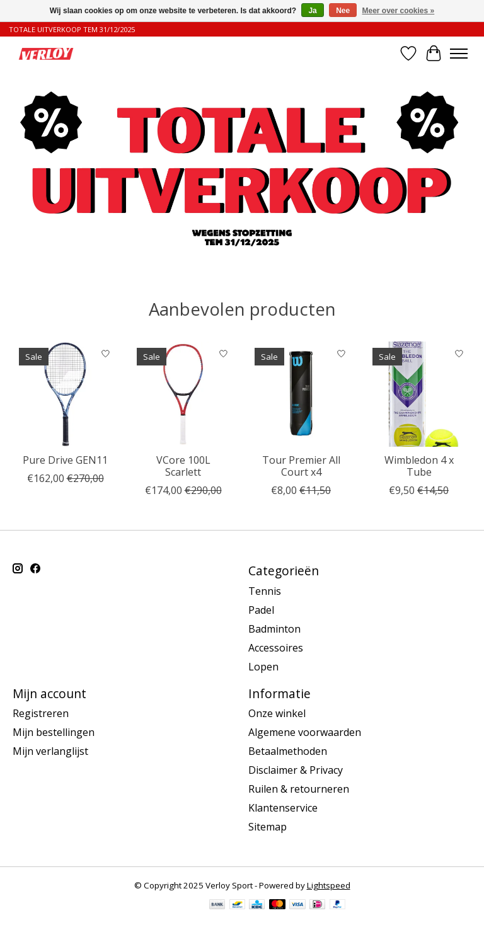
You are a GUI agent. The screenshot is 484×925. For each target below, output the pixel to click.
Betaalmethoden (287, 751)
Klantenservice (283, 808)
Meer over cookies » (398, 10)
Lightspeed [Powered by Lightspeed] (328, 885)
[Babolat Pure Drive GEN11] (65, 394)
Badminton (274, 629)
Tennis (264, 591)
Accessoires (275, 648)
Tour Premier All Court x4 (301, 466)
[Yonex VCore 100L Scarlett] (183, 394)
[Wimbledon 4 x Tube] (418, 394)
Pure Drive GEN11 (65, 460)
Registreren (41, 713)
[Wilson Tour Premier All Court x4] (301, 394)
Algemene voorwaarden (304, 732)
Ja (312, 10)
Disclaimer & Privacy (295, 770)
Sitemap (267, 827)
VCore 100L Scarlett (183, 466)
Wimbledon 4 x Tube (419, 466)
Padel (261, 610)
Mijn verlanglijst (50, 751)
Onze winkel (277, 713)
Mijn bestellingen (54, 732)
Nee (343, 10)
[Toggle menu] (458, 53)
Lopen (263, 667)
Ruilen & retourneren (298, 789)
